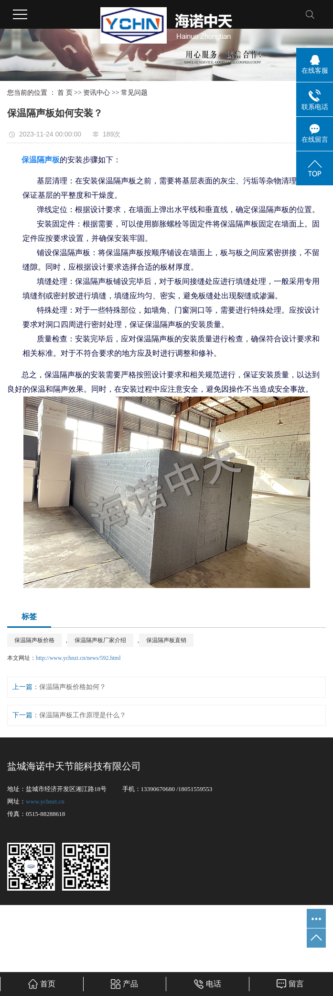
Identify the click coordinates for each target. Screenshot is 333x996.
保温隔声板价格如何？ (72, 686)
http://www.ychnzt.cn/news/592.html (78, 658)
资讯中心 (96, 92)
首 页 (65, 92)
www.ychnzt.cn (45, 801)
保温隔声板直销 (166, 640)
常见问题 (134, 92)
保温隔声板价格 (34, 640)
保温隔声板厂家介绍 (100, 640)
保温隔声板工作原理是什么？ (82, 715)
